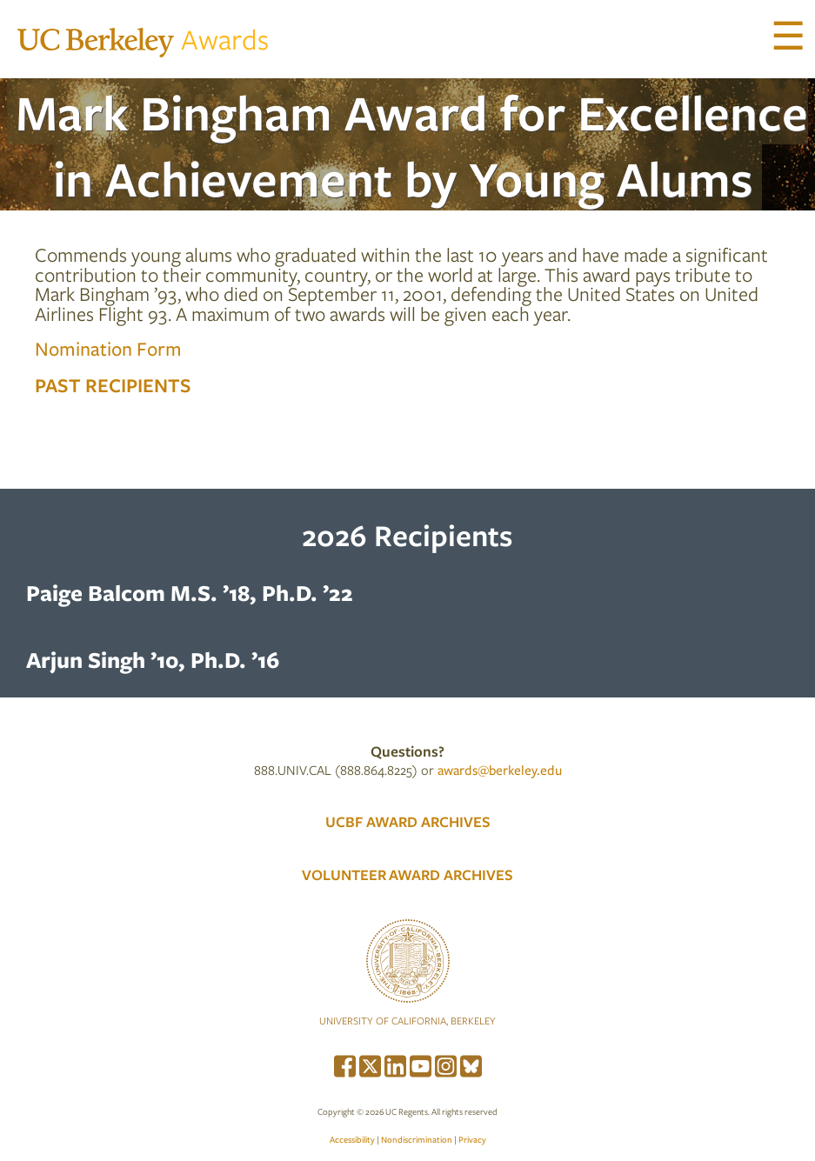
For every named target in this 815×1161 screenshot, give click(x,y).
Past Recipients (113, 384)
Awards (143, 38)
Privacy (472, 1139)
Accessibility (352, 1139)
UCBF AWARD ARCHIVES (408, 821)
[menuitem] (345, 1064)
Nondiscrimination (416, 1139)
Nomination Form (108, 348)
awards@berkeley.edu (500, 769)
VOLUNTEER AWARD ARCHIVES (407, 874)
